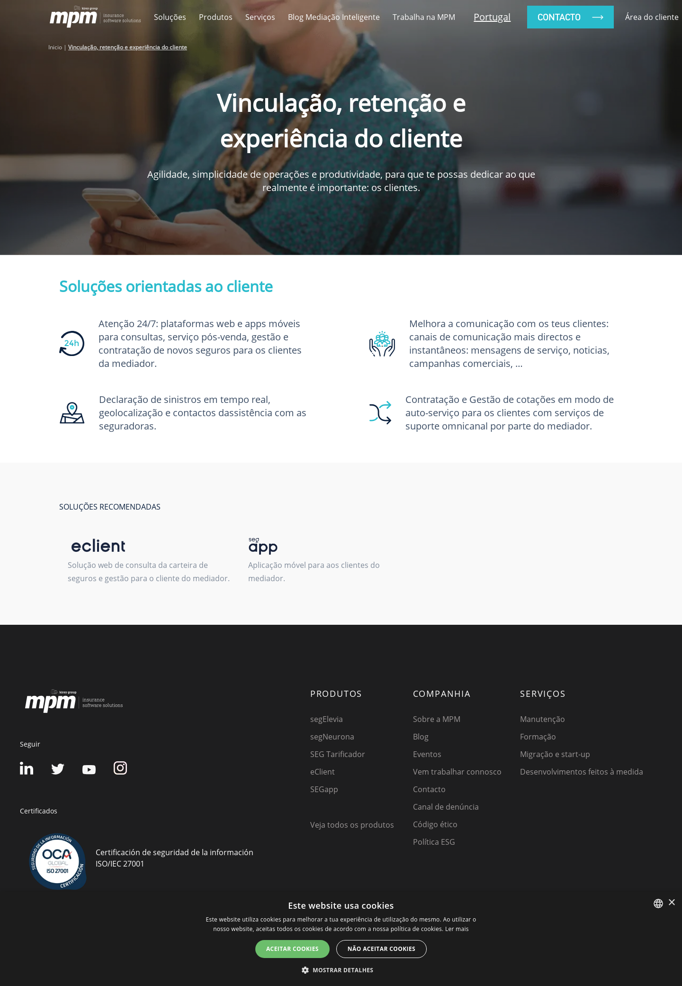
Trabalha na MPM (424, 17)
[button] (341, 970)
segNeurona (332, 736)
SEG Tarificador (337, 754)
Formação (538, 736)
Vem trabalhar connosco (457, 772)
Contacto (429, 789)
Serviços (260, 17)
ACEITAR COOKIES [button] (292, 949)
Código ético (435, 824)
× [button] (671, 902)
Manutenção (542, 719)
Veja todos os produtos (352, 825)
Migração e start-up (555, 754)
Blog (421, 736)
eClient (322, 772)
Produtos (216, 17)
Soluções (170, 17)
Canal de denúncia (446, 807)
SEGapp (324, 789)
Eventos (427, 754)
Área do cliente (652, 17)
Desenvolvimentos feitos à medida (581, 772)
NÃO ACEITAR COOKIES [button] (381, 949)
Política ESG (434, 842)
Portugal (492, 16)
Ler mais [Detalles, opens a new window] (457, 929)
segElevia (326, 719)
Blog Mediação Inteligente (334, 17)
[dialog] (341, 939)
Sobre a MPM (436, 719)
